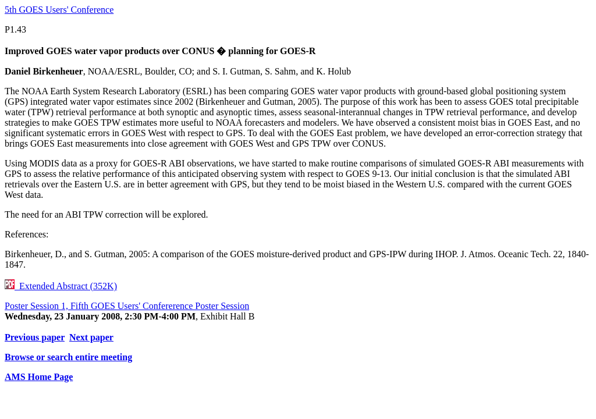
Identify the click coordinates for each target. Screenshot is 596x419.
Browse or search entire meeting (68, 357)
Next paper (91, 337)
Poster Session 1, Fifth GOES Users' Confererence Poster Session (127, 306)
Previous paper (35, 337)
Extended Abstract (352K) (61, 286)
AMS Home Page (39, 377)
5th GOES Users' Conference (59, 10)
